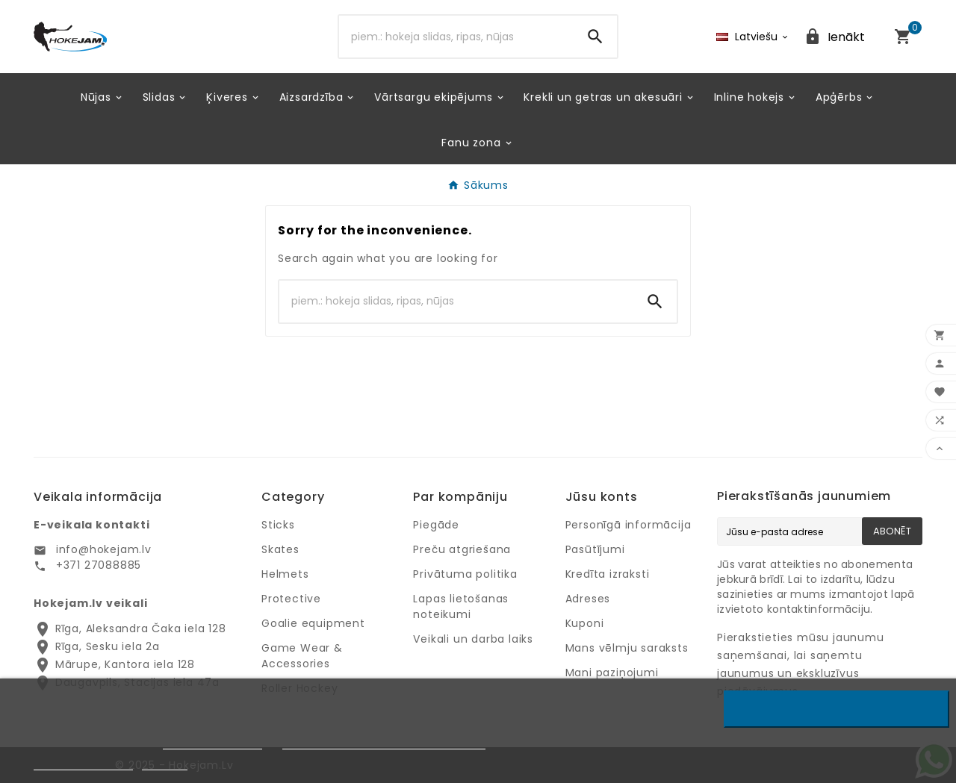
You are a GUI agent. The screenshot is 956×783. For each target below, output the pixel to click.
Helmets (285, 574)
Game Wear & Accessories (302, 655)
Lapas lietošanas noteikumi (461, 606)
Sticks (278, 524)
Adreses (588, 598)
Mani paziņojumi (612, 672)
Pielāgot (164, 763)
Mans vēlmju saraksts (627, 647)
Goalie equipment (313, 623)
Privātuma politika (465, 574)
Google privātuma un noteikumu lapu (383, 742)
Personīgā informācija (628, 524)
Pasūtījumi (595, 549)
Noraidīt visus (837, 709)
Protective (291, 598)
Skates (280, 549)
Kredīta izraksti (607, 574)
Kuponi (584, 623)
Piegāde (436, 524)
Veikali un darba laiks (473, 638)
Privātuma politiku (212, 742)
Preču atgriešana (462, 549)
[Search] (456, 36)
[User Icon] (834, 37)
